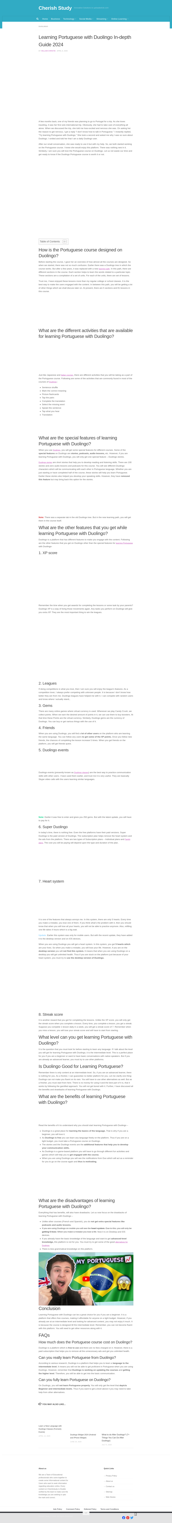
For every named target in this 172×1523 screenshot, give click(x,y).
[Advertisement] (86, 70)
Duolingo (44, 26)
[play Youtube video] (86, 1279)
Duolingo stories (46, 462)
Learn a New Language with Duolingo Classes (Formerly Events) (51, 1429)
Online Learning (119, 19)
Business (55, 19)
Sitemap (109, 1492)
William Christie (48, 51)
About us (109, 1481)
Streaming (101, 19)
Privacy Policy (111, 1476)
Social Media (85, 19)
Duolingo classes (82, 772)
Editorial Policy (90, 1509)
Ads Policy (57, 1509)
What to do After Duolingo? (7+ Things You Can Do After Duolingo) (115, 1438)
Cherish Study (55, 8)
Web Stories (110, 1497)
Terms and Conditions (109, 1509)
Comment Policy (73, 1509)
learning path (105, 269)
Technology (68, 19)
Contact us (110, 1486)
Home (45, 19)
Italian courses (68, 375)
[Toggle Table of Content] (63, 241)
